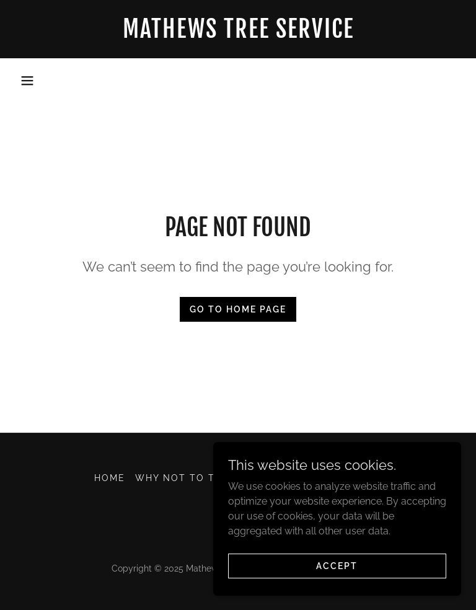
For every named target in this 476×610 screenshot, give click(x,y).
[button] (27, 80)
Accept (337, 565)
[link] (238, 34)
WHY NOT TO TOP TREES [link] (201, 478)
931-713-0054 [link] (238, 80)
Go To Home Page (238, 309)
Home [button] (109, 478)
